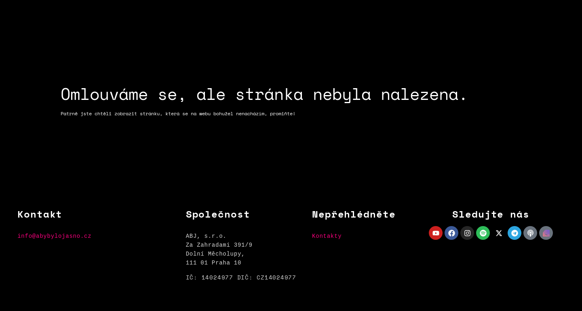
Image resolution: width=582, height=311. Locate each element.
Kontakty (327, 236)
